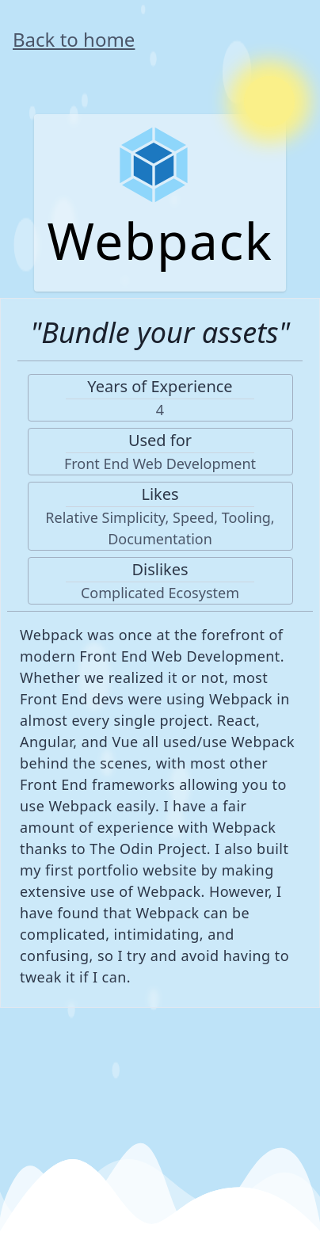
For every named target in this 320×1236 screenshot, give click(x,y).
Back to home (74, 39)
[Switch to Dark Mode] (269, 101)
